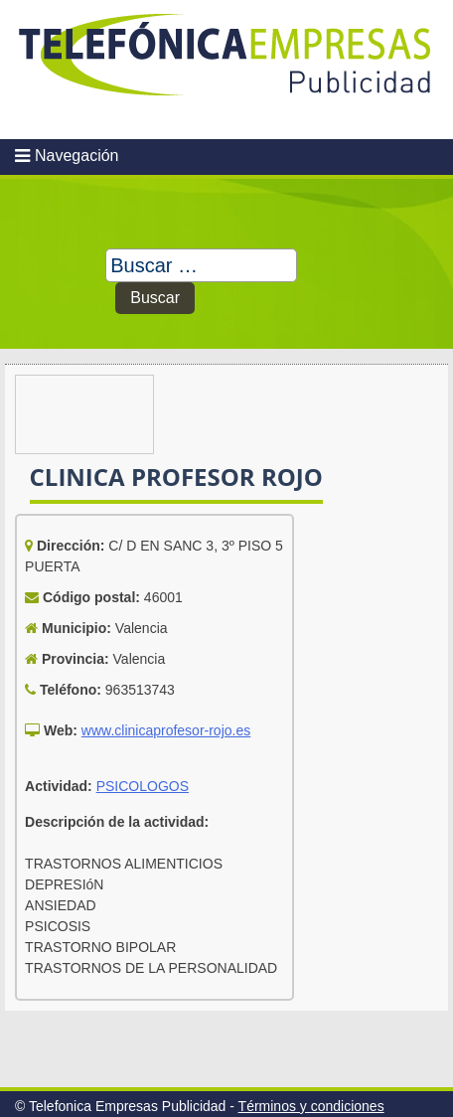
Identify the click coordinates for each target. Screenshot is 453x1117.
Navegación (77, 155)
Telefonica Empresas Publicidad (226, 69)
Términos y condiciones (311, 1106)
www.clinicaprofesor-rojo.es (165, 730)
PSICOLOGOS (142, 786)
